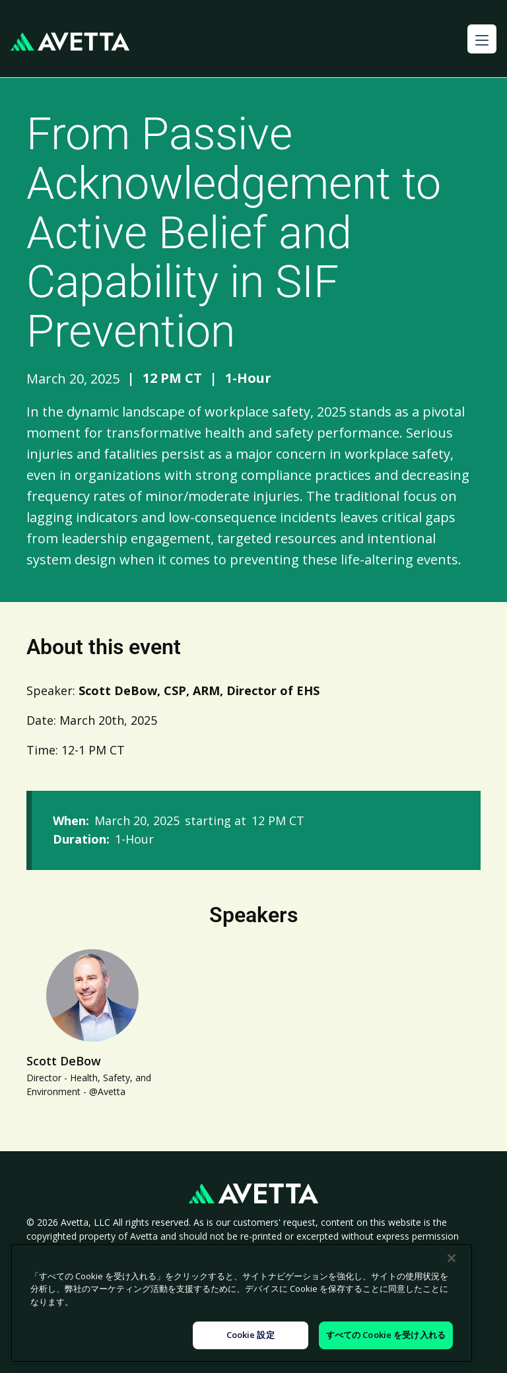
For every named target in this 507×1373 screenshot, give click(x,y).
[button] (481, 38)
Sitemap (418, 1264)
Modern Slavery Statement (282, 1264)
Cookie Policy (177, 1264)
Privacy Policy (100, 1264)
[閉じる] (451, 1298)
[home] (70, 41)
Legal (370, 1264)
